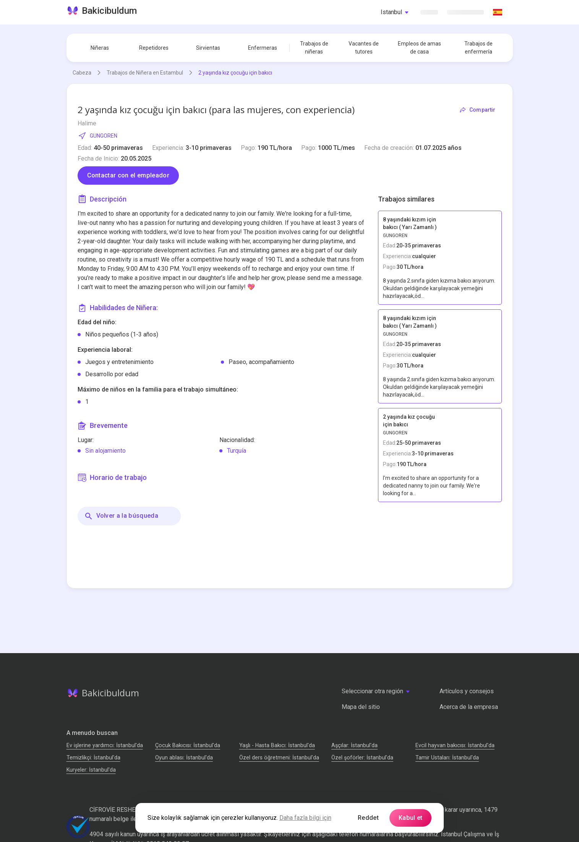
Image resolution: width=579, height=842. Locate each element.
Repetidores (154, 48)
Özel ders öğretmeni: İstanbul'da (279, 757)
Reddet (368, 817)
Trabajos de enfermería (478, 48)
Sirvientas (208, 48)
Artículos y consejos (467, 691)
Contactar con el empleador (128, 175)
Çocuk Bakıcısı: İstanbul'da (187, 745)
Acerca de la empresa (469, 706)
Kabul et (411, 817)
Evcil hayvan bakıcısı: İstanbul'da (455, 745)
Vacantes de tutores (364, 48)
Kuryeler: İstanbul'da (91, 770)
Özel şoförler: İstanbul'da (362, 757)
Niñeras (100, 48)
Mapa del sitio (361, 706)
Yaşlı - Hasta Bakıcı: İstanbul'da (277, 745)
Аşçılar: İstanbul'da (354, 745)
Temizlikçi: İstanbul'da (93, 757)
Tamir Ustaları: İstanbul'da (447, 757)
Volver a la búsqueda (121, 516)
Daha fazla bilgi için (305, 817)
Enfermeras (262, 48)
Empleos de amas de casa (419, 48)
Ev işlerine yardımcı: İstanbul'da (104, 745)
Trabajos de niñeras (314, 48)
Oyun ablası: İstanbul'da (184, 757)
